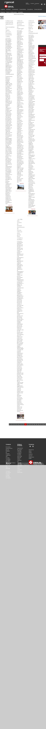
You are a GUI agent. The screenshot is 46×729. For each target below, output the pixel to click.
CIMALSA (15, 14)
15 (36, 424)
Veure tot (10, 205)
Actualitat (20, 12)
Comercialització (38, 9)
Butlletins (31, 454)
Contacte (32, 3)
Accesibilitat (8, 477)
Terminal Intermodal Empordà (19, 456)
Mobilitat (8, 9)
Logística (3, 9)
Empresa (3, 12)
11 (27, 424)
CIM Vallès (19, 463)
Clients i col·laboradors (11, 12)
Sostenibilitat (23, 9)
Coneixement (15, 9)
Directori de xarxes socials (31, 451)
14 (34, 424)
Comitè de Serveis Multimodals (19, 471)
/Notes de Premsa (20, 14)
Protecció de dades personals (8, 475)
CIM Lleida (19, 464)
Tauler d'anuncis (28, 3)
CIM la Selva (19, 465)
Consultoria (30, 9)
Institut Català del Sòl (19, 460)
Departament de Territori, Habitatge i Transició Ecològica (20, 450)
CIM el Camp (18, 467)
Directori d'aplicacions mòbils (31, 457)
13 (32, 424)
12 (29, 424)
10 (25, 424)
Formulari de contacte (8, 472)
